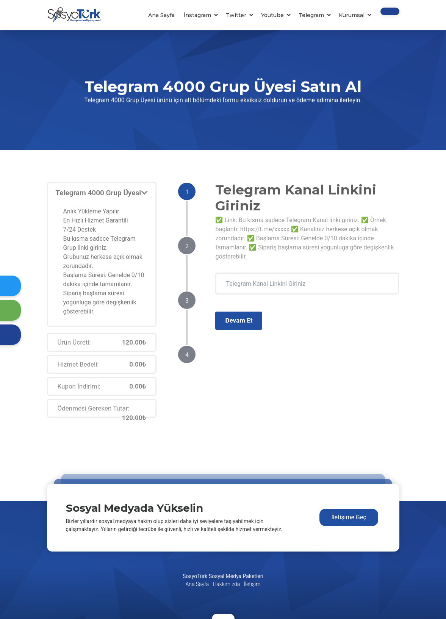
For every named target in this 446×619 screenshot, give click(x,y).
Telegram (311, 15)
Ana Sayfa (161, 15)
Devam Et (238, 320)
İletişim (252, 584)
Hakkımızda (226, 584)
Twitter (236, 15)
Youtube (272, 15)
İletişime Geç (348, 517)
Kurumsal (352, 15)
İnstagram (197, 15)
